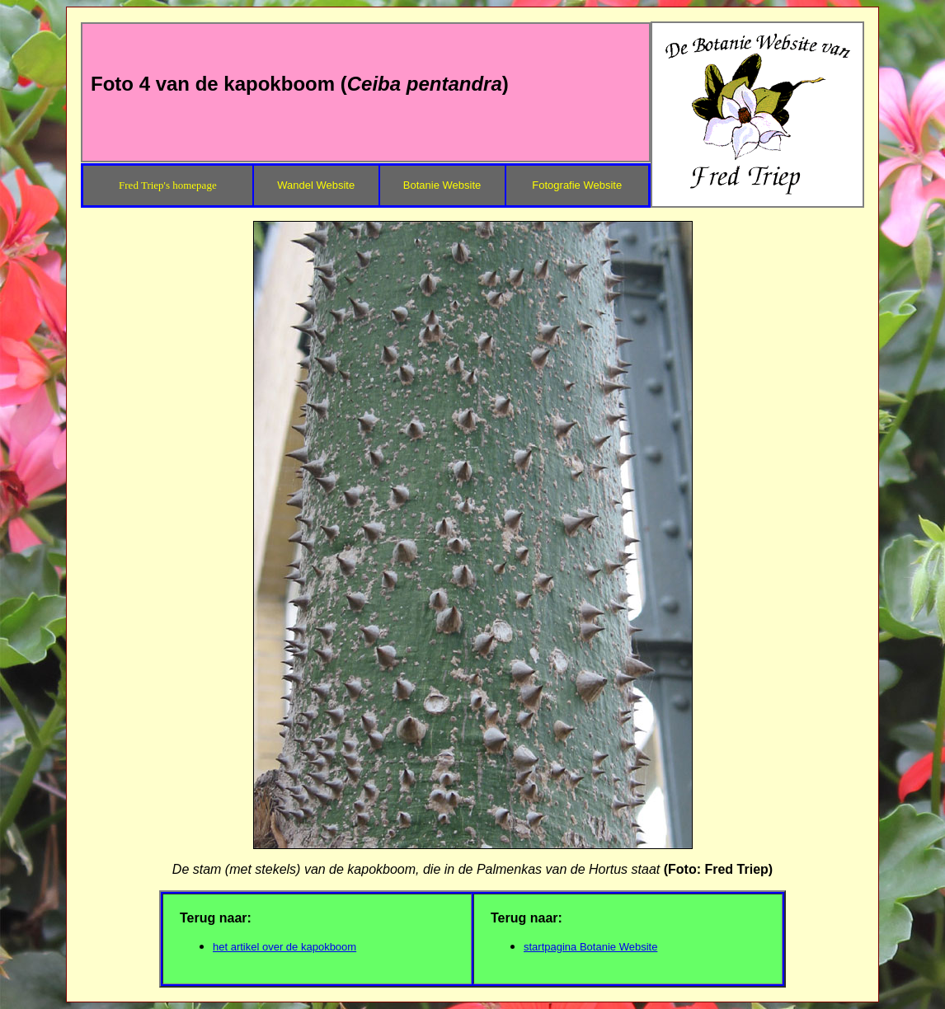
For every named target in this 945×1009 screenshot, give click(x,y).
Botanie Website (442, 185)
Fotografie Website (577, 185)
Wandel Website (316, 185)
